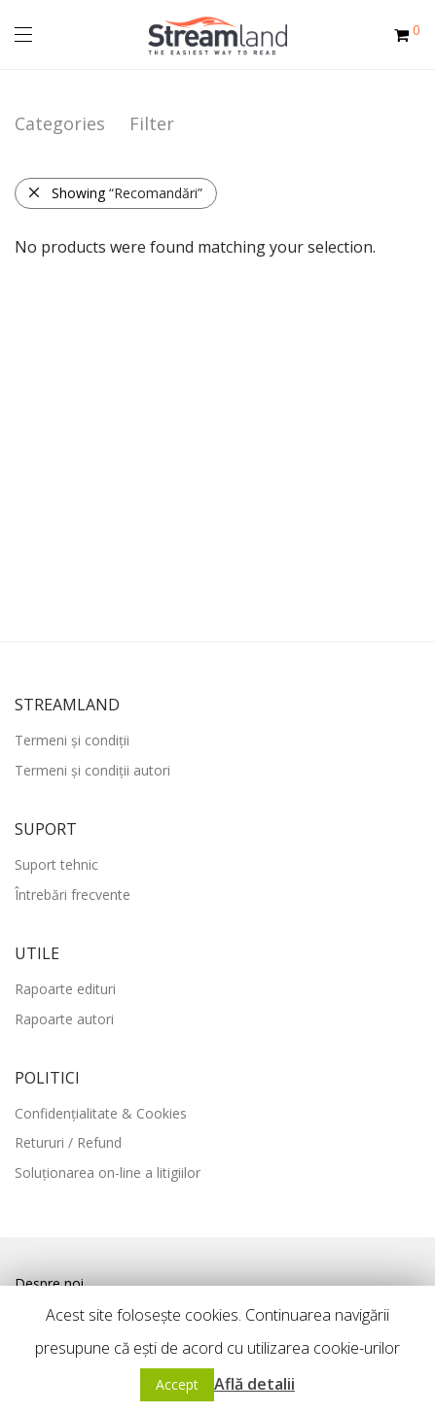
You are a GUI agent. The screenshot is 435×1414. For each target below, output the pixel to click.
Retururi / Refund (68, 1142)
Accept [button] (177, 1384)
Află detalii (254, 1384)
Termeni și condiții (72, 740)
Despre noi (49, 1283)
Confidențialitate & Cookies (101, 1113)
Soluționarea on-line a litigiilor (107, 1172)
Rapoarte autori (64, 1019)
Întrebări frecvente (72, 894)
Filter (151, 123)
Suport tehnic (56, 864)
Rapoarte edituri (65, 989)
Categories (60, 123)
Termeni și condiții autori (92, 770)
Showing (114, 193)
